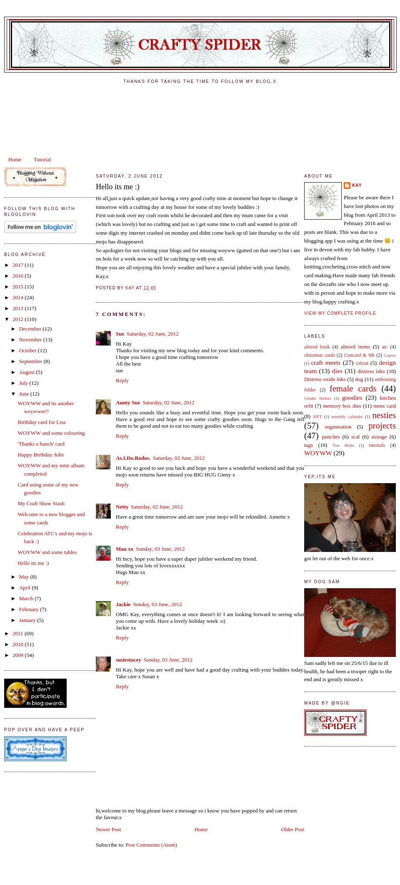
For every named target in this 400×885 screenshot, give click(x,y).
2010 (18, 644)
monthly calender (346, 416)
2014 (18, 297)
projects (382, 425)
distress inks (371, 371)
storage (379, 437)
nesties (384, 415)
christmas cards (319, 355)
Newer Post (108, 829)
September (31, 361)
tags (308, 445)
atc (385, 347)
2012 (18, 319)
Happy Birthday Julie (41, 454)
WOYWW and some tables (47, 552)
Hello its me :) (33, 563)
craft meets (326, 362)
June (24, 394)
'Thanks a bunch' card (41, 444)
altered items (355, 346)
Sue (120, 334)
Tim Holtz (343, 445)
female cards (353, 388)
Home (15, 159)
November (31, 339)
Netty (122, 507)
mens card (384, 406)
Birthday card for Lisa (41, 422)
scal (355, 437)
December (31, 329)
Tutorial (42, 159)
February (29, 609)
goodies (352, 397)
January (28, 620)
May (24, 577)
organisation (338, 427)
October (28, 350)
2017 (18, 265)
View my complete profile (340, 313)
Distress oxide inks (325, 379)
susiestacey (128, 660)
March (27, 598)
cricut (362, 363)
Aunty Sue (128, 402)
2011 (18, 633)
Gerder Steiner (317, 398)
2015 (18, 286)
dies (337, 370)
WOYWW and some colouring (51, 433)
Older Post (292, 829)
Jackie (123, 604)
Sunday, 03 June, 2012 (160, 549)
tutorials (377, 445)
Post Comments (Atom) (152, 845)
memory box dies (342, 406)
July (24, 383)
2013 (18, 308)
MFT (317, 416)
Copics (390, 355)
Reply (122, 380)
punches (331, 437)
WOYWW (318, 452)
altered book (317, 347)
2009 (18, 655)
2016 (18, 276)
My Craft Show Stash (41, 503)
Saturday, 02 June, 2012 (152, 334)
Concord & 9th (359, 355)
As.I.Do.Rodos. (133, 458)
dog (359, 379)
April (25, 587)
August (27, 372)
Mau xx (124, 549)
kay (357, 185)
